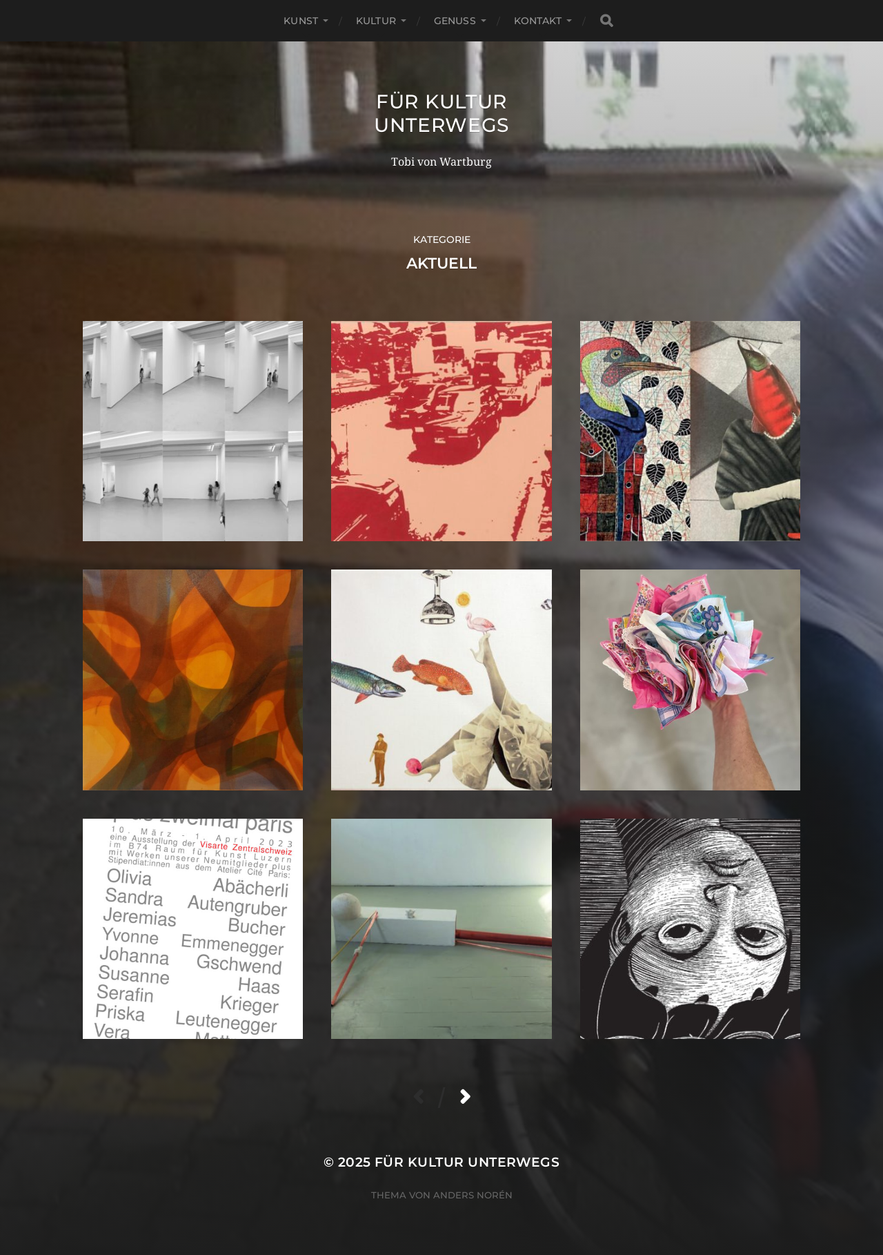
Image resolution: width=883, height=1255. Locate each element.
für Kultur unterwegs (441, 113)
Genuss (455, 20)
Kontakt (538, 20)
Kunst (301, 20)
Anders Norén (473, 1194)
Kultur (376, 20)
